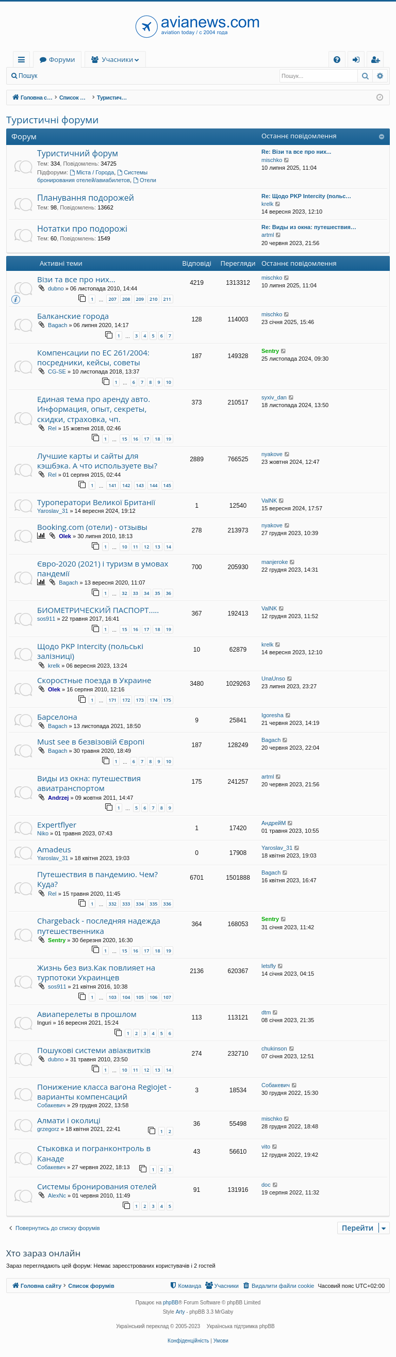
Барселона (57, 717)
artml (267, 235)
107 (167, 997)
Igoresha (272, 715)
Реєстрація (95, 75)
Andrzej (58, 798)
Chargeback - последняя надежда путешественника (98, 925)
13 (157, 546)
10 (168, 382)
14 (168, 546)
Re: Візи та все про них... (296, 152)
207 (112, 299)
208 (126, 299)
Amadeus (54, 849)
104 (126, 997)
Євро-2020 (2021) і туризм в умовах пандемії (102, 568)
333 (126, 903)
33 (135, 593)
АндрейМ (273, 823)
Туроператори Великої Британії (96, 502)
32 (124, 593)
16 (135, 438)
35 (157, 593)
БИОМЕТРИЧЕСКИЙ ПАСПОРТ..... (98, 610)
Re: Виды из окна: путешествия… (308, 227)
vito (265, 1146)
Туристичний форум (77, 153)
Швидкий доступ (23, 61)
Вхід (59, 75)
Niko (42, 833)
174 (153, 700)
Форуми (125, 59)
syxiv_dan (274, 397)
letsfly (268, 966)
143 (140, 485)
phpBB (170, 1302)
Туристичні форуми (52, 119)
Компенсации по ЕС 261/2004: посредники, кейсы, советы (93, 357)
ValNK (269, 500)
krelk (267, 204)
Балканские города (73, 316)
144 (153, 485)
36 (168, 593)
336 (167, 903)
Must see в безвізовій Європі (90, 741)
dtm (266, 1012)
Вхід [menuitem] (359, 61)
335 (153, 903)
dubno (56, 288)
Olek (65, 536)
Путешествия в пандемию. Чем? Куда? (97, 879)
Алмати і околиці (69, 1120)
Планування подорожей (85, 197)
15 (124, 438)
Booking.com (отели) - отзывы (92, 527)
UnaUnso (273, 678)
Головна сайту (63, 59)
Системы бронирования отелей (97, 1186)
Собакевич (51, 1105)
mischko (271, 160)
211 (167, 299)
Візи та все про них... (76, 279)
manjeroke (274, 562)
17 (146, 438)
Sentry (270, 351)
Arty (180, 1312)
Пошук (28, 75)
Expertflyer (56, 824)
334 (140, 903)
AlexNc (57, 1195)
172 (126, 700)
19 (168, 438)
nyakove (272, 454)
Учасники (180, 59)
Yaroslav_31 (52, 511)
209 (140, 299)
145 (167, 485)
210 (153, 299)
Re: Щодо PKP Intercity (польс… (306, 196)
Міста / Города (92, 172)
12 (146, 546)
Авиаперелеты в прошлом (87, 1014)
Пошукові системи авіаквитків (94, 1050)
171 (112, 700)
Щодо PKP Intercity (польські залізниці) (90, 651)
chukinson (274, 1048)
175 (167, 700)
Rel (52, 428)
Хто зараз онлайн (43, 1253)
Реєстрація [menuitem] (377, 61)
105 (140, 997)
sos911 (46, 619)
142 (126, 485)
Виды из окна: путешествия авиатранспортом (89, 783)
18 (157, 438)
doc (266, 1185)
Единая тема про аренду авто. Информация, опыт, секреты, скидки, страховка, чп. (93, 409)
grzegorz (48, 1129)
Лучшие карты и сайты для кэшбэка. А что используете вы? (97, 460)
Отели (144, 180)
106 (153, 997)
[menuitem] (337, 60)
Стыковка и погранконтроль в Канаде (94, 1153)
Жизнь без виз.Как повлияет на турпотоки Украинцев (96, 972)
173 (140, 700)
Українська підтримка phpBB (241, 1326)
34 (146, 593)
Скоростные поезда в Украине (94, 680)
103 (112, 997)
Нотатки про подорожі (82, 228)
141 (112, 485)
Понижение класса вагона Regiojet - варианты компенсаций (104, 1091)
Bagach (57, 325)
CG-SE (57, 371)
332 (112, 903)
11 (135, 546)
